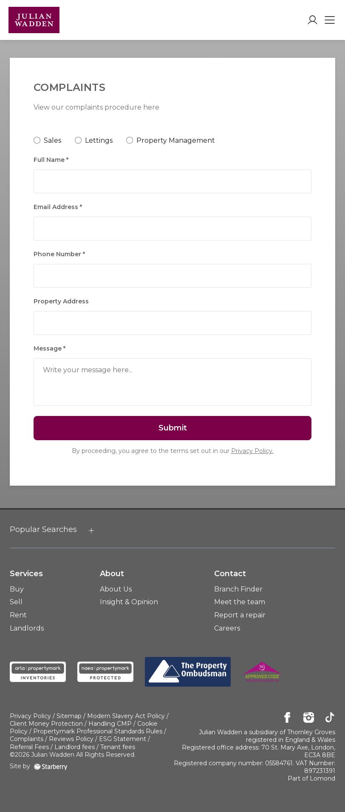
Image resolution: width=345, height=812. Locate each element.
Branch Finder (238, 589)
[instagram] (308, 718)
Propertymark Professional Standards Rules (97, 731)
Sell (16, 602)
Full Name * (51, 160)
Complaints (26, 739)
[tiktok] (330, 718)
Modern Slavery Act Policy (126, 716)
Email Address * (58, 207)
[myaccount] (312, 20)
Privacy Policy (30, 716)
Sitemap (69, 716)
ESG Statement (122, 739)
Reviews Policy (71, 739)
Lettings (99, 140)
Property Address (61, 301)
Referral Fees (29, 747)
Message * (49, 348)
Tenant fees (117, 747)
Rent (18, 615)
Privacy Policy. (252, 451)
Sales (52, 140)
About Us (116, 589)
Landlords (27, 628)
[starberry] (50, 766)
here (151, 107)
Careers (227, 628)
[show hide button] (91, 531)
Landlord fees (74, 747)
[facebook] (287, 718)
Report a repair (240, 615)
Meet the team (239, 602)
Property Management (175, 140)
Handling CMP (110, 723)
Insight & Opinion (129, 602)
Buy (17, 589)
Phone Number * (59, 254)
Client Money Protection (46, 723)
